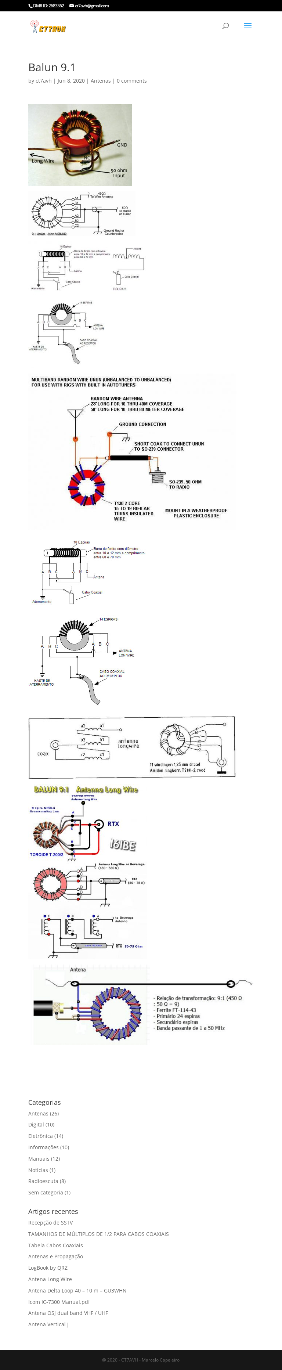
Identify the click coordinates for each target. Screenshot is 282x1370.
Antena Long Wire (50, 1279)
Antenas (101, 80)
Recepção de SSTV (50, 1222)
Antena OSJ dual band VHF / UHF (68, 1312)
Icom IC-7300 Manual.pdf (59, 1301)
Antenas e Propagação (55, 1256)
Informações (43, 1147)
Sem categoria (45, 1192)
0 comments (132, 80)
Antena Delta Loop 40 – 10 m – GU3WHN (77, 1290)
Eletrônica (40, 1135)
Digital (36, 1124)
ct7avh (44, 80)
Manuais (39, 1158)
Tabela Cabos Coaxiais (55, 1245)
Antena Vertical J (48, 1324)
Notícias (38, 1170)
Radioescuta (43, 1181)
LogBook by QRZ (48, 1267)
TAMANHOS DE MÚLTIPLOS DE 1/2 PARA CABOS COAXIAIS (98, 1233)
